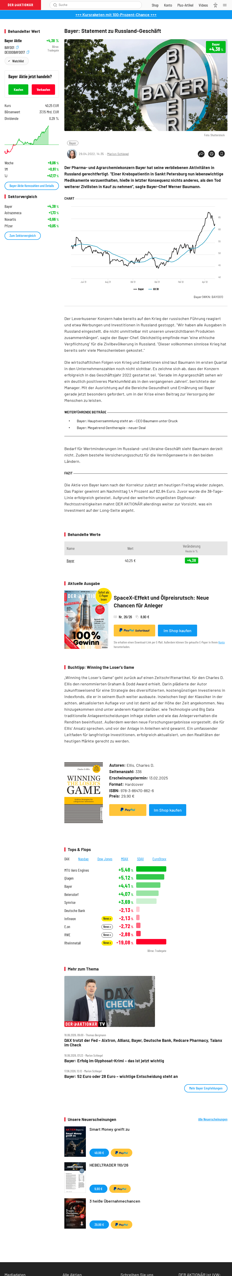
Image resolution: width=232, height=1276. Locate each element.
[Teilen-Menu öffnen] (201, 153)
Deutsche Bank (74, 910)
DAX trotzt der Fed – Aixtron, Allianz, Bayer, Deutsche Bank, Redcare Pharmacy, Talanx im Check (143, 1042)
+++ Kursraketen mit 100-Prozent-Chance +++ (116, 14)
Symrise (69, 902)
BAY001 (12, 47)
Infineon (70, 918)
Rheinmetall (72, 943)
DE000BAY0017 (17, 51)
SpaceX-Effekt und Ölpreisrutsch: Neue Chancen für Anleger (161, 601)
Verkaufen (43, 89)
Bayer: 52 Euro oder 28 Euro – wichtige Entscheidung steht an (121, 1076)
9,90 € (98, 1188)
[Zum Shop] (155, 5)
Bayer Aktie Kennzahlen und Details (32, 185)
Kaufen (18, 89)
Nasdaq (83, 858)
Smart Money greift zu (109, 1129)
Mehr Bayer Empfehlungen (205, 1088)
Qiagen (69, 878)
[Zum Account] (168, 5)
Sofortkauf (134, 630)
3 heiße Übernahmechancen (114, 1200)
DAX (67, 858)
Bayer (72, 143)
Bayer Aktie (13, 40)
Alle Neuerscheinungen (212, 1119)
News (107, 918)
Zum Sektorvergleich (23, 235)
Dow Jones (104, 858)
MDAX (124, 858)
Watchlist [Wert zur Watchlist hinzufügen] (18, 61)
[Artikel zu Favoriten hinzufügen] (222, 153)
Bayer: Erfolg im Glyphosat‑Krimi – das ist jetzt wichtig (114, 1060)
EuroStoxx (159, 858)
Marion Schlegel (118, 154)
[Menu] (226, 5)
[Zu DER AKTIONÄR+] (185, 5)
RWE (67, 934)
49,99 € (99, 1152)
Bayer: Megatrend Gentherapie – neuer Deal (111, 427)
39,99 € (99, 1224)
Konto (221, 642)
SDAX (140, 858)
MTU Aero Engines (76, 870)
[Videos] (203, 5)
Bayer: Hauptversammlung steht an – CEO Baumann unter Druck (127, 421)
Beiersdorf (71, 894)
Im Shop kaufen (177, 630)
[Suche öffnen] (55, 5)
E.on (67, 926)
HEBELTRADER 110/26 (108, 1164)
